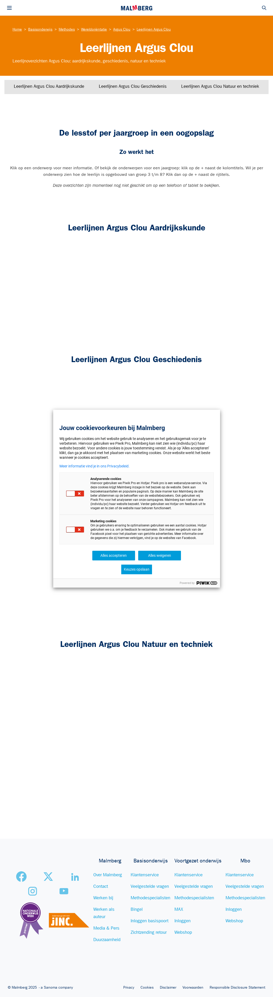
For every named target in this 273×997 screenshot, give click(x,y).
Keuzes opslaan (136, 569)
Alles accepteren (113, 555)
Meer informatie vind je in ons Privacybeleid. (94, 466)
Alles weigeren (159, 555)
